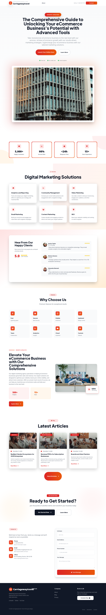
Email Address (60, 539)
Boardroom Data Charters (80, 454)
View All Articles (53, 476)
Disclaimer (89, 609)
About (43, 3)
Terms (83, 609)
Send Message (76, 572)
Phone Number (60, 548)
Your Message (60, 557)
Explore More (16, 404)
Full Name (59, 531)
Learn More (64, 52)
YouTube (22, 600)
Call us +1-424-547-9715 (79, 3)
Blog (55, 595)
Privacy (56, 597)
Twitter (16, 600)
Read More (14, 466)
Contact (91, 3)
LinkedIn (11, 600)
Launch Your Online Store (46, 52)
